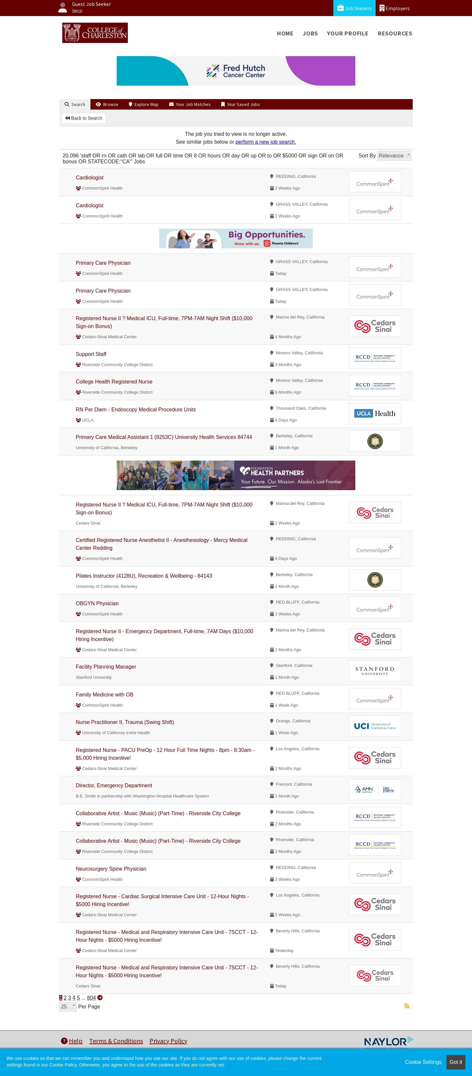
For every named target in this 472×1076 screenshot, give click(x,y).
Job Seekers (354, 8)
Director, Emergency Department (114, 785)
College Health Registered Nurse (114, 381)
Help (72, 1041)
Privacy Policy (168, 1041)
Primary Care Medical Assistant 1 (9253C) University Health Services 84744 (164, 437)
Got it (456, 1062)
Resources (395, 33)
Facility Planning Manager (106, 667)
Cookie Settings (423, 1062)
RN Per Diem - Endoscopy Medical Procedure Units (136, 409)
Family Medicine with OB (104, 694)
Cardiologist (89, 177)
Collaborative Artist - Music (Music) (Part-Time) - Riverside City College (158, 813)
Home (285, 33)
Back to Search (83, 118)
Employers (395, 8)
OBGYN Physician (97, 603)
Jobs (310, 33)
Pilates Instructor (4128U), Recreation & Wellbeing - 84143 (144, 576)
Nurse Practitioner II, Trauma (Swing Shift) (125, 722)
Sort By (367, 155)
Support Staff (91, 354)
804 (91, 998)
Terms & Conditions (116, 1041)
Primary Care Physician (103, 263)
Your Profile (348, 33)
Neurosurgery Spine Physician (111, 869)
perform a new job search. (266, 142)
